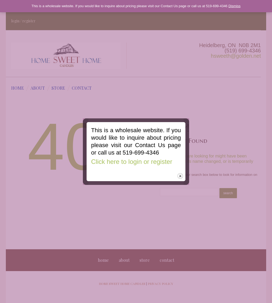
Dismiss (234, 6)
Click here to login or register (131, 165)
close (180, 180)
